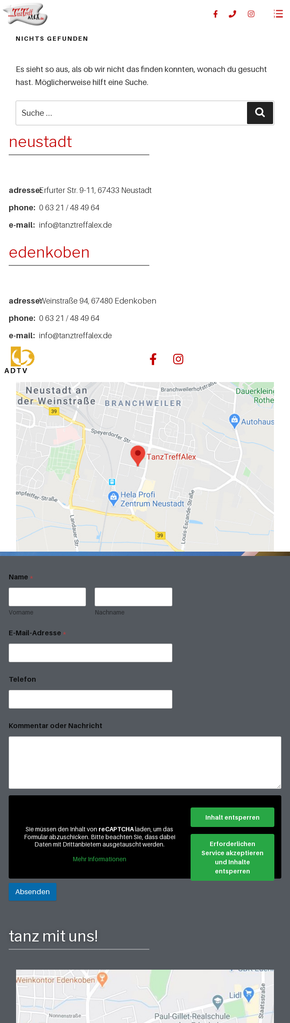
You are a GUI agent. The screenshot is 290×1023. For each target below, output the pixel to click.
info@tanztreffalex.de (75, 224)
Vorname (21, 612)
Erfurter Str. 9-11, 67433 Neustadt (95, 190)
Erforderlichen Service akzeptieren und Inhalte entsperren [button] (232, 857)
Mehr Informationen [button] (99, 858)
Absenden (32, 891)
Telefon (22, 679)
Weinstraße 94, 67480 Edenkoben (97, 300)
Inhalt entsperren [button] (232, 816)
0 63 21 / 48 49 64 (69, 207)
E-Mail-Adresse (37, 633)
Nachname (110, 612)
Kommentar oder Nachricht (55, 726)
